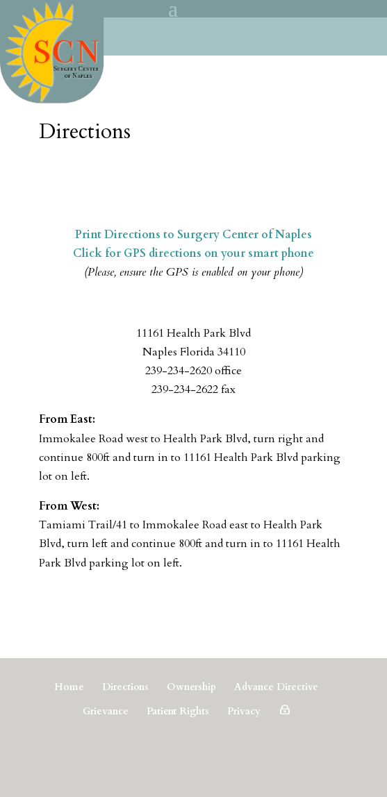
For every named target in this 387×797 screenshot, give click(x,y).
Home (69, 687)
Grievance (106, 711)
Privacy (244, 711)
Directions (125, 687)
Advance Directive (276, 687)
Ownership (191, 687)
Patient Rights (178, 711)
